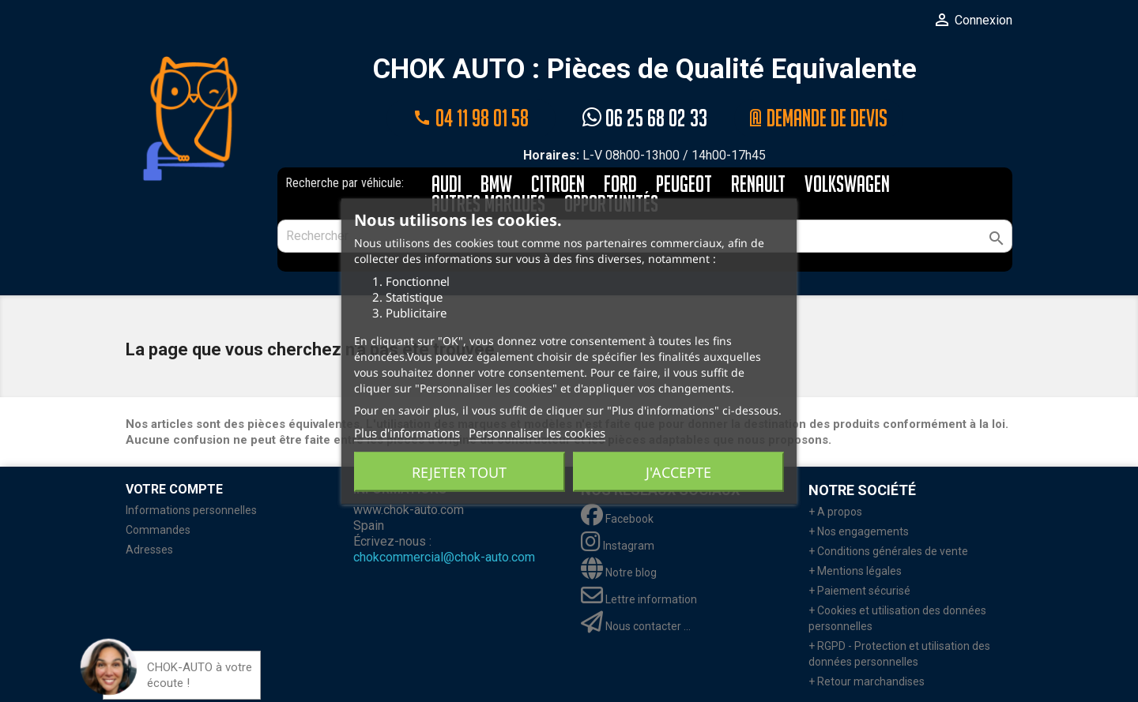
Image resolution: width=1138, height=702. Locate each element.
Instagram (617, 545)
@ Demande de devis (818, 118)
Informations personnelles (191, 510)
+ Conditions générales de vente (888, 551)
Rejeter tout (459, 471)
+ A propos (835, 511)
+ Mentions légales (855, 571)
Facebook (617, 518)
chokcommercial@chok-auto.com (444, 557)
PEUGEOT (684, 185)
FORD (620, 185)
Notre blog (619, 572)
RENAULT (758, 185)
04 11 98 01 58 (471, 118)
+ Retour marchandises (866, 681)
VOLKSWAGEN (847, 185)
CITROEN (558, 185)
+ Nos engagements (858, 531)
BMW (496, 185)
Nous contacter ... (636, 626)
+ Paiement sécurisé (859, 590)
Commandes (158, 530)
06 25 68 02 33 (644, 118)
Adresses (149, 549)
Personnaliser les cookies (537, 432)
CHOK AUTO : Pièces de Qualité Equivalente (645, 69)
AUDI (446, 185)
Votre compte (174, 489)
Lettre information (639, 599)
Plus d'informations (407, 432)
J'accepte (678, 471)
